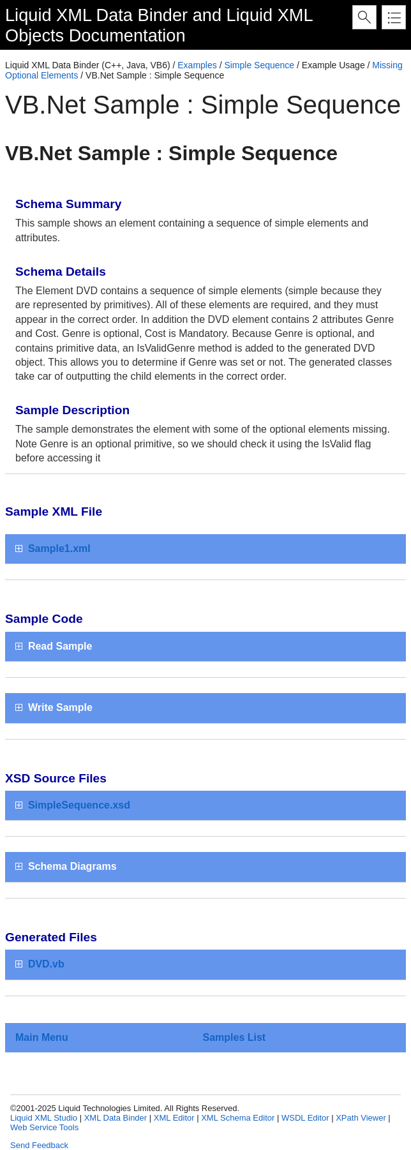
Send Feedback (39, 1145)
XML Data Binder (115, 1118)
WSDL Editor (305, 1118)
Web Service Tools (44, 1127)
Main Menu (41, 1037)
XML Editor (174, 1118)
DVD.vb (46, 964)
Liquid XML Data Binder (96, 15)
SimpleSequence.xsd (79, 805)
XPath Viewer (361, 1118)
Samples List (233, 1037)
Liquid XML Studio (43, 1118)
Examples (196, 65)
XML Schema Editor (237, 1118)
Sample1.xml (59, 548)
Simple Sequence (259, 65)
